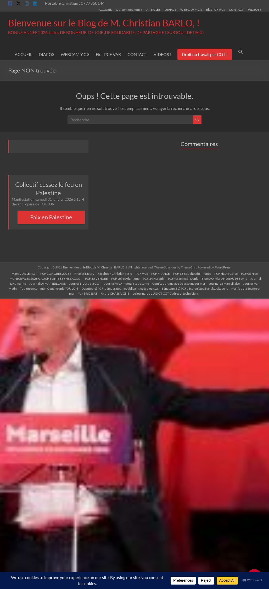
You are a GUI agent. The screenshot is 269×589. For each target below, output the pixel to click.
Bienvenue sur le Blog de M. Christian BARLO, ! (104, 23)
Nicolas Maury (84, 274)
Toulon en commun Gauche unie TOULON (49, 288)
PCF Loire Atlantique (125, 279)
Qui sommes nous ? (129, 9)
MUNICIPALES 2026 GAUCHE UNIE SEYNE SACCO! (45, 279)
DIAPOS (170, 9)
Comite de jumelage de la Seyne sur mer (178, 283)
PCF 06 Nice (249, 274)
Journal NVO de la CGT (85, 283)
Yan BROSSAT (87, 293)
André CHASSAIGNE (115, 293)
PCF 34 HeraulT (154, 279)
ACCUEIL (105, 9)
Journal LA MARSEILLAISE (47, 283)
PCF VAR (142, 274)
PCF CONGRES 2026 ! (55, 274)
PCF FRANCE (160, 274)
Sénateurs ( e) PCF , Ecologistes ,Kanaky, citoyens (195, 288)
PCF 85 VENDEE (96, 279)
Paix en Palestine (51, 217)
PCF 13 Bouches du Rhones (192, 274)
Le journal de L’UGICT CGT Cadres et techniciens (166, 293)
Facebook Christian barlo (115, 274)
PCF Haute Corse (226, 274)
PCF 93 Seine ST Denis (183, 279)
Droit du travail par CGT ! (204, 54)
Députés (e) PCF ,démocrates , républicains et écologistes (120, 288)
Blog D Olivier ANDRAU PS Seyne (224, 279)
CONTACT (236, 9)
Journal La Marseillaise (224, 283)
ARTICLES (153, 9)
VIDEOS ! (254, 9)
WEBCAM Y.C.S (191, 9)
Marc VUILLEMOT (24, 274)
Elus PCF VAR (215, 9)
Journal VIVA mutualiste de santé (126, 283)
